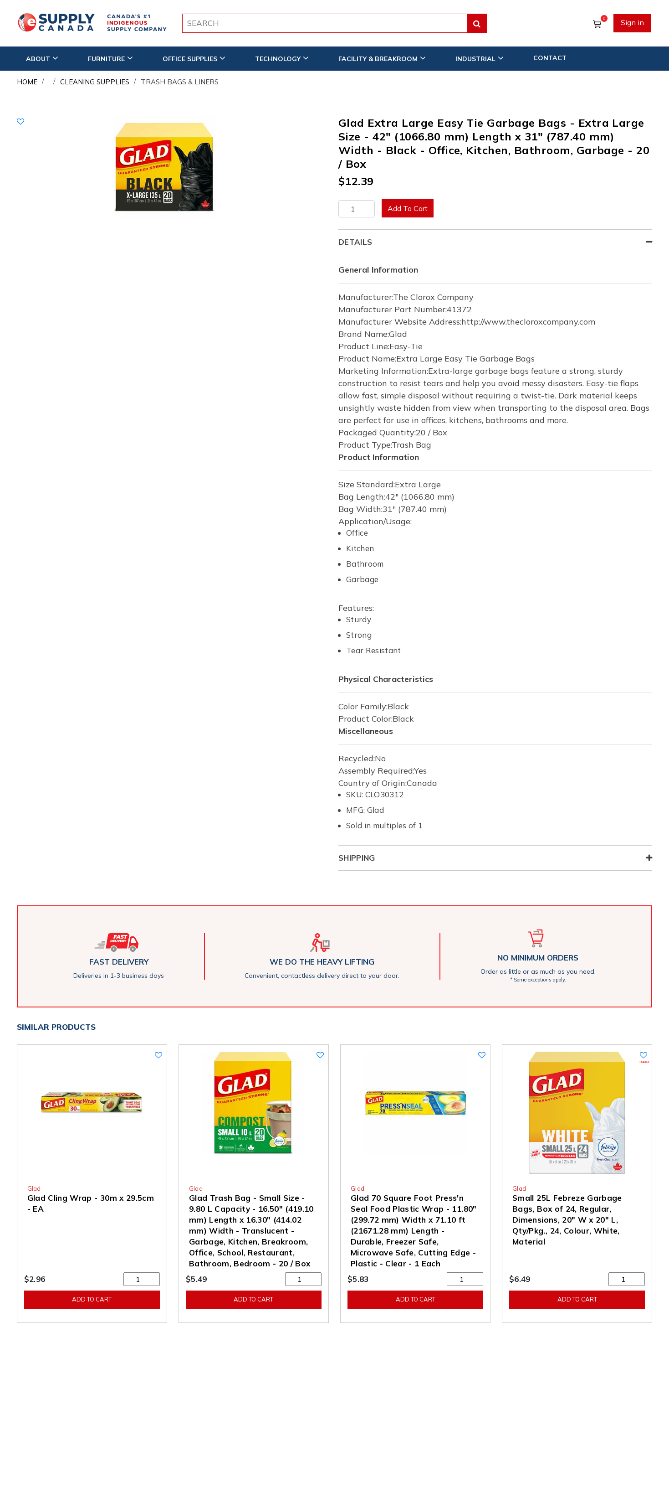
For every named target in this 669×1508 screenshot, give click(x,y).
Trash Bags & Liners (180, 81)
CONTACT (550, 58)
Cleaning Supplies (94, 81)
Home (27, 81)
